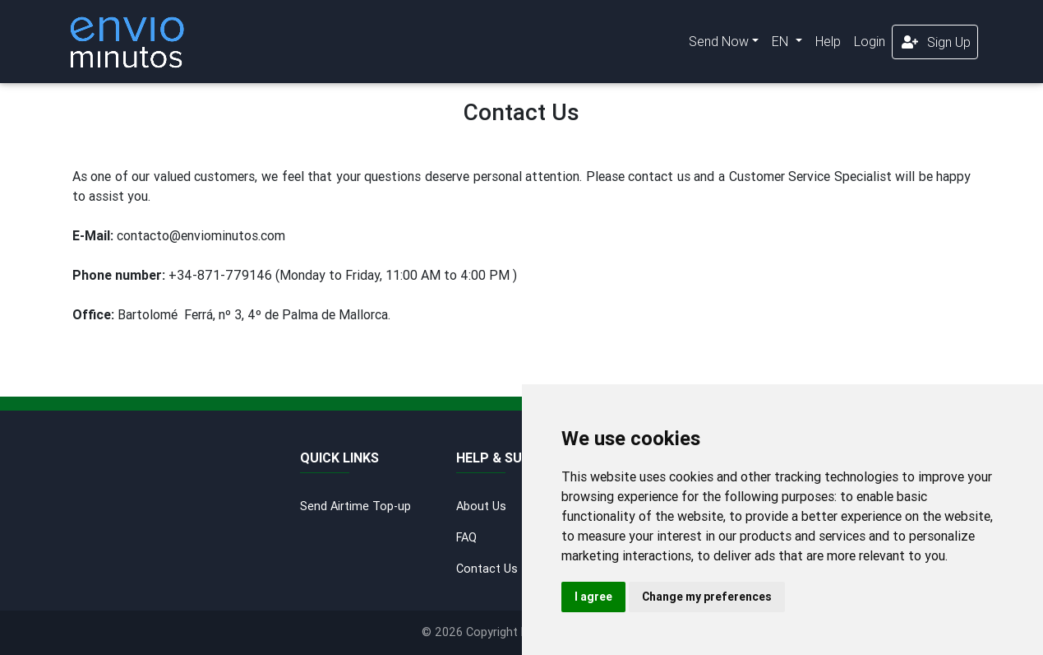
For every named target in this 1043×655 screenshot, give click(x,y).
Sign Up (935, 42)
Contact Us (487, 568)
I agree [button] (593, 596)
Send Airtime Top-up (355, 506)
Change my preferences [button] (707, 596)
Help (828, 41)
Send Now (719, 41)
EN (781, 41)
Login (869, 41)
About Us (481, 506)
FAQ (466, 537)
